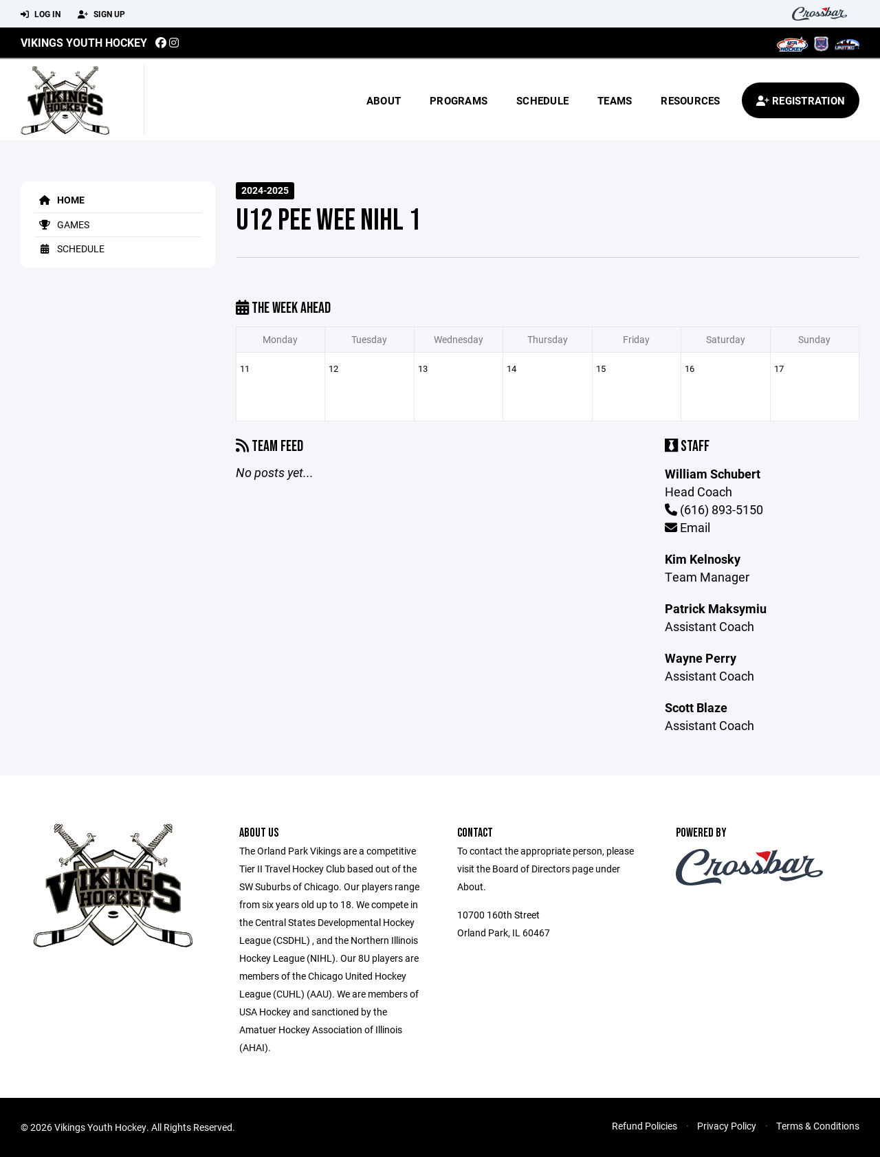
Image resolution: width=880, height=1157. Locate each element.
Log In (40, 14)
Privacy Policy (726, 1125)
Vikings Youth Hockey (84, 42)
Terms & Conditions (817, 1125)
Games (61, 224)
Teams (614, 100)
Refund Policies (644, 1125)
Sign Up (101, 14)
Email (687, 527)
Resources (690, 100)
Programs (458, 100)
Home (59, 199)
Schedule (542, 100)
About (383, 100)
